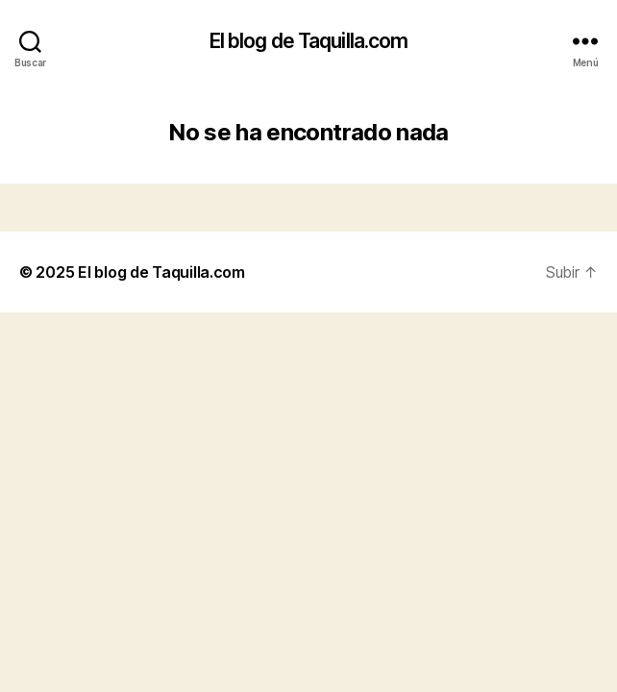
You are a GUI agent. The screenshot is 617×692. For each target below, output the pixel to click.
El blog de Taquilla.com (309, 41)
